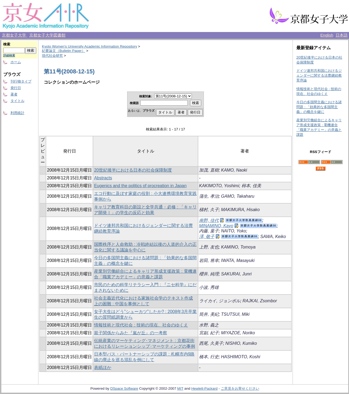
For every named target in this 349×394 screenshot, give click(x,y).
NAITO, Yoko (233, 231)
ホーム (15, 62)
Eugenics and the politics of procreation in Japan (140, 185)
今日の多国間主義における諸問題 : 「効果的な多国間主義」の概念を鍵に (319, 107)
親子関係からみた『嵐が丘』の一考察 (130, 333)
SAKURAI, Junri (236, 274)
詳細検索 (9, 55)
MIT (180, 388)
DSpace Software (124, 388)
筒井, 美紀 (209, 314)
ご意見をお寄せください (240, 388)
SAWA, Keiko (273, 236)
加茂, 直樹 (209, 170)
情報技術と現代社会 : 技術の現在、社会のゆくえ (141, 325)
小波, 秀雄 (209, 287)
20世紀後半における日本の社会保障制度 (133, 170)
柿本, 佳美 (251, 185)
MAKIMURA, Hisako (240, 209)
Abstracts (103, 178)
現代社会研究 (52, 56)
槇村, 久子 (209, 209)
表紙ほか (102, 367)
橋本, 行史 (209, 356)
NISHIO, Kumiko (241, 343)
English (326, 35)
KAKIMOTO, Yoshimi (219, 185)
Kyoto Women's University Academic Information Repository (89, 46)
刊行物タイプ (20, 81)
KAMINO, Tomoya (238, 247)
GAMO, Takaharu (237, 196)
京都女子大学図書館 (47, 35)
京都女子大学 (14, 35)
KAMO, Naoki (234, 170)
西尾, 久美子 (211, 343)
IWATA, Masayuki (237, 260)
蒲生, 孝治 (209, 196)
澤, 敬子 (206, 236)
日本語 (342, 35)
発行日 (15, 88)
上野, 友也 (209, 247)
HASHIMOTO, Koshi (240, 356)
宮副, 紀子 (209, 333)
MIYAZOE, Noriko (238, 333)
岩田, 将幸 (209, 260)
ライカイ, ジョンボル (219, 301)
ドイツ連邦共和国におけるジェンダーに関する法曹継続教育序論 (319, 75)
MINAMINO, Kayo (216, 225)
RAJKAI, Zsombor (260, 301)
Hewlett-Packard (204, 388)
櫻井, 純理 (209, 274)
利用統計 (17, 113)
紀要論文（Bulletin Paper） (63, 51)
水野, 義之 (209, 325)
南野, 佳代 (209, 220)
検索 (6, 44)
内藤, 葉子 (209, 231)
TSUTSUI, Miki (235, 314)
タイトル (17, 101)
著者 (13, 94)
